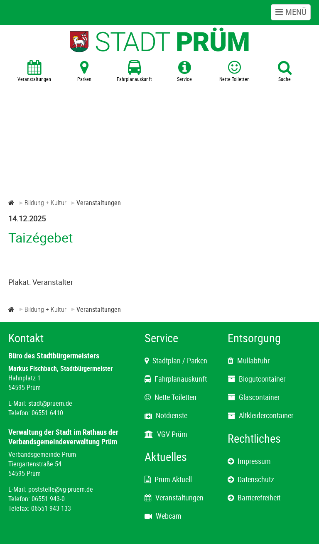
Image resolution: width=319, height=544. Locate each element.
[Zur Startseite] (11, 202)
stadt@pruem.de (50, 403)
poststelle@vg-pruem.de (60, 489)
